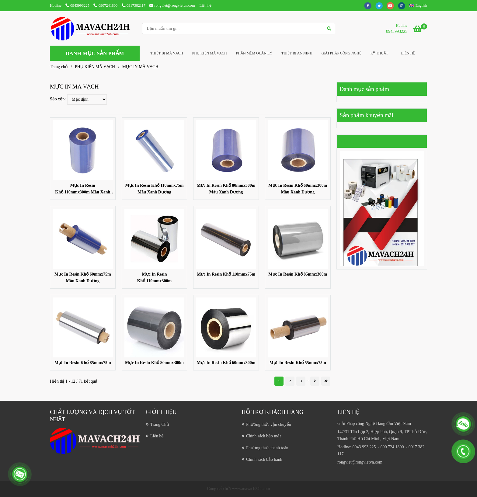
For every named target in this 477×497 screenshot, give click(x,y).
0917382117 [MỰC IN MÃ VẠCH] (134, 5)
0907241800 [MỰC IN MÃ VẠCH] (105, 5)
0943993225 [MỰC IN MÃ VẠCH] (77, 5)
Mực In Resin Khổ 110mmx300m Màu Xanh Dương (82, 189)
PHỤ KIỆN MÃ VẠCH (209, 53)
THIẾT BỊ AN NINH (296, 53)
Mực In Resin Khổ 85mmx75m (82, 362)
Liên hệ (157, 436)
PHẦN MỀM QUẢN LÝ (254, 53)
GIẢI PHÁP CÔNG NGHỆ (341, 53)
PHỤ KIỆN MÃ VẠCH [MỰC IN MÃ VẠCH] (95, 66)
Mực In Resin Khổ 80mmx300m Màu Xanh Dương (226, 188)
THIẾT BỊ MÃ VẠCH (166, 53)
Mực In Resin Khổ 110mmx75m (226, 274)
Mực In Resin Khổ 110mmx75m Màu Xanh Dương (154, 188)
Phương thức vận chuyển (268, 424)
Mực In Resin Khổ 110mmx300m (154, 277)
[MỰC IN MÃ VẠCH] (94, 28)
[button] (419, 5)
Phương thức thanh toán (267, 448)
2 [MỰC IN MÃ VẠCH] (290, 381)
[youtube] (392, 5)
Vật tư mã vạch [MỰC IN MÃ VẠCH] (359, 141)
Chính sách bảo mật (263, 436)
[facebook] (369, 5)
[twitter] (381, 5)
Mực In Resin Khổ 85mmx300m (297, 274)
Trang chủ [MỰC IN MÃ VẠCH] (59, 66)
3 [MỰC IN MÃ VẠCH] (301, 381)
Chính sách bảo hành (264, 459)
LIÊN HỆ (408, 53)
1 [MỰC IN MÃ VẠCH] (279, 381)
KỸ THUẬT (379, 53)
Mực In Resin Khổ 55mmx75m (298, 362)
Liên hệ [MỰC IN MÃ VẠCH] (205, 5)
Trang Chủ (159, 424)
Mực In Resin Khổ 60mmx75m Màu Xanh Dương (82, 277)
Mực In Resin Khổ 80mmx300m (154, 362)
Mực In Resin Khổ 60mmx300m (226, 362)
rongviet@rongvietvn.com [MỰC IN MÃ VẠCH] (172, 5)
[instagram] (403, 5)
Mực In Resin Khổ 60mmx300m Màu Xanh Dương (297, 188)
